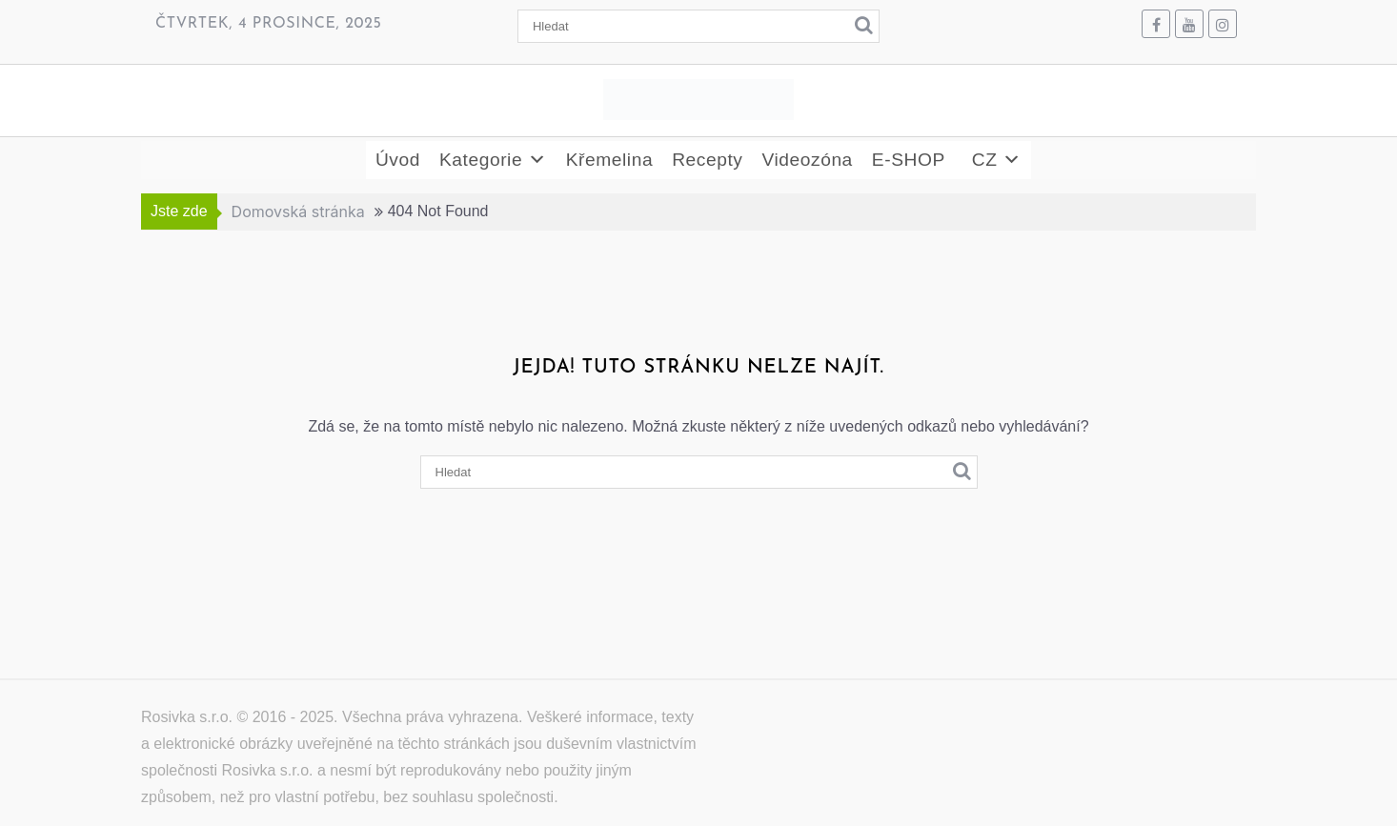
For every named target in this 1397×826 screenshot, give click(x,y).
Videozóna (806, 160)
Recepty (707, 160)
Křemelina (609, 160)
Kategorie (493, 160)
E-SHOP (908, 160)
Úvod (397, 160)
